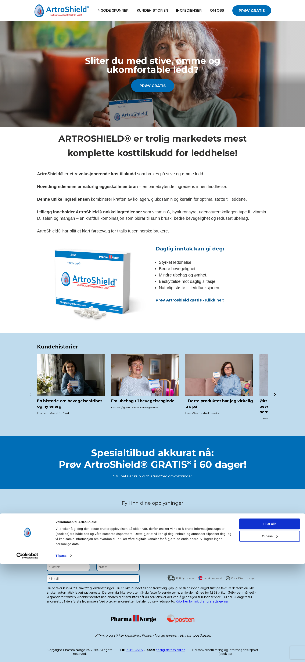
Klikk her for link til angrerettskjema (202, 601)
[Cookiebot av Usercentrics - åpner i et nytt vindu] (27, 654)
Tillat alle (269, 622)
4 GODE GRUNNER (113, 10)
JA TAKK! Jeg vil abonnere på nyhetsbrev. (201, 518)
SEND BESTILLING (211, 559)
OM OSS (217, 10)
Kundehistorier (152, 10)
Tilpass (61, 653)
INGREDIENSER (188, 10)
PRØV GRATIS (252, 10)
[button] (274, 394)
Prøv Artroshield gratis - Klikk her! (190, 300)
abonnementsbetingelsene (195, 528)
